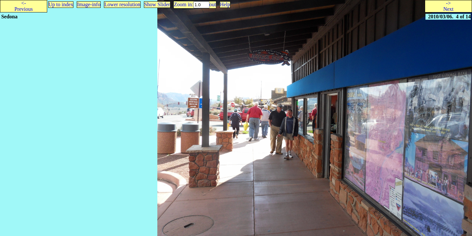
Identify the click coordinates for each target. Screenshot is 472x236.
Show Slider (157, 4)
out (212, 4)
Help (225, 4)
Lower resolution (122, 4)
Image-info (88, 4)
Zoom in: (183, 4)
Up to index (61, 4)
